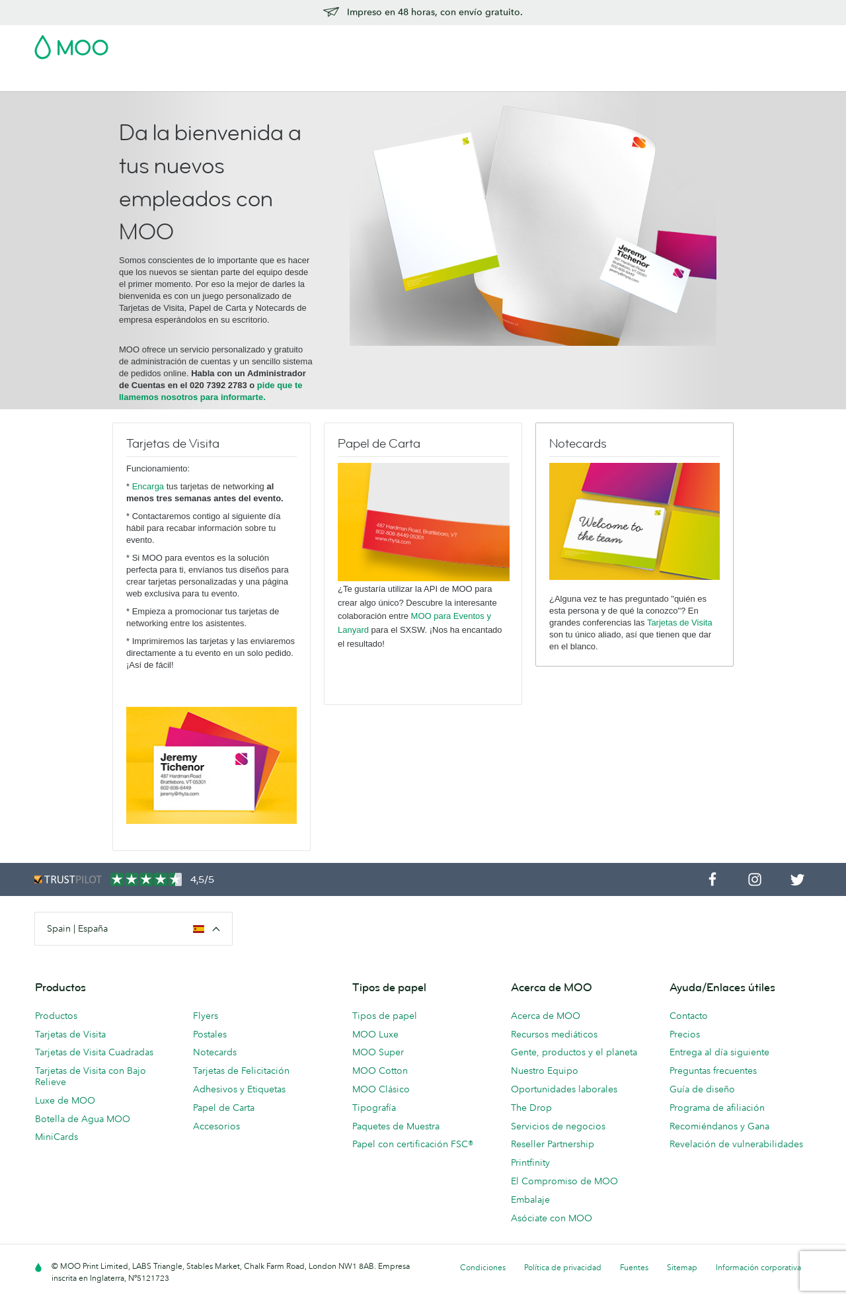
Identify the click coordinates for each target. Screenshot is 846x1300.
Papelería (341, 79)
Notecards (215, 1052)
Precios (685, 1034)
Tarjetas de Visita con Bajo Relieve (90, 1076)
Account (605, 43)
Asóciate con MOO (551, 1218)
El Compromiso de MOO (564, 1181)
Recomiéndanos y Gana (719, 1126)
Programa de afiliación (717, 1108)
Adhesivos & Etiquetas (222, 79)
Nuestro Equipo (544, 1071)
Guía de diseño (702, 1089)
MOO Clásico (381, 1089)
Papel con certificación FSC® (412, 1144)
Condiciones (483, 1267)
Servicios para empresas (491, 79)
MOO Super (378, 1052)
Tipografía (374, 1108)
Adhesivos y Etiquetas (239, 1089)
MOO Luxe (375, 1034)
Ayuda (606, 79)
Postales (141, 79)
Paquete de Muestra (532, 43)
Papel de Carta (223, 1108)
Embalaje (530, 1199)
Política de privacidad (562, 1267)
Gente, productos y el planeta (574, 1052)
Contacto (689, 1016)
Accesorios (399, 79)
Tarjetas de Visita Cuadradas (94, 1052)
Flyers (205, 1016)
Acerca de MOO (545, 1016)
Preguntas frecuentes (713, 1071)
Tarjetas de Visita (71, 79)
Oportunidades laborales (564, 1089)
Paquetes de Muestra (396, 1126)
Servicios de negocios (558, 1126)
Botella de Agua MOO (82, 1119)
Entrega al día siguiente (719, 1052)
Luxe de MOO (65, 1100)
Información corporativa (758, 1267)
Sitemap (682, 1267)
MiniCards (56, 1137)
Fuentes (634, 1267)
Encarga (149, 486)
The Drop (531, 1108)
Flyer (296, 79)
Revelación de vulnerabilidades (736, 1144)
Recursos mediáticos (554, 1034)
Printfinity (530, 1162)
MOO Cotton (380, 1071)
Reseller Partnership (552, 1144)
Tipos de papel (384, 1016)
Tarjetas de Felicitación (241, 1071)
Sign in (650, 43)
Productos (56, 1016)
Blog (568, 79)
